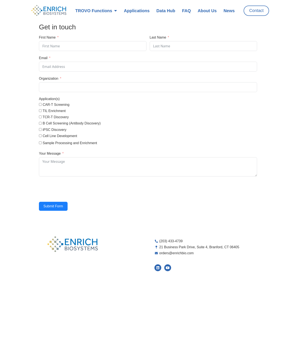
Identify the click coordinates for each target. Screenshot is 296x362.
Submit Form (53, 206)
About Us (206, 10)
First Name (47, 37)
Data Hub (165, 10)
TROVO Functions (96, 10)
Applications (136, 10)
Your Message (50, 153)
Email (43, 58)
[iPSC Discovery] (40, 129)
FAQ (186, 10)
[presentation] (71, 189)
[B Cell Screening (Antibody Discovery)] (40, 123)
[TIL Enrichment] (40, 110)
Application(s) (49, 99)
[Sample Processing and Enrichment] (40, 142)
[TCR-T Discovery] (40, 116)
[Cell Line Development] (40, 135)
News (228, 10)
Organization (48, 78)
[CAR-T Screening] (40, 104)
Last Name (158, 37)
